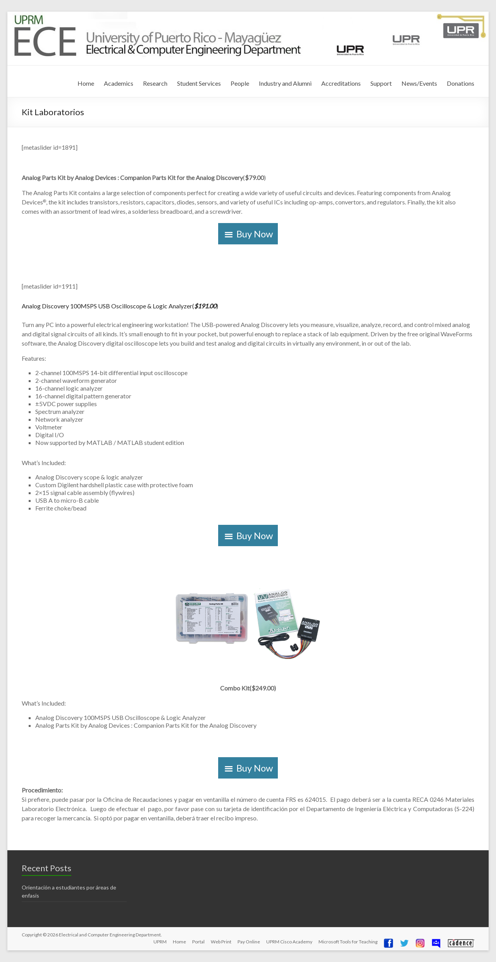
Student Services (199, 83)
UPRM (160, 942)
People (240, 83)
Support (381, 83)
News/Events (419, 83)
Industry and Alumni (285, 83)
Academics (118, 83)
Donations (460, 83)
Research (155, 83)
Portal (198, 942)
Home (86, 83)
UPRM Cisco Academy (289, 942)
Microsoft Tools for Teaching (348, 942)
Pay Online (249, 942)
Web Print (221, 942)
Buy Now (254, 233)
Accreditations (341, 83)
